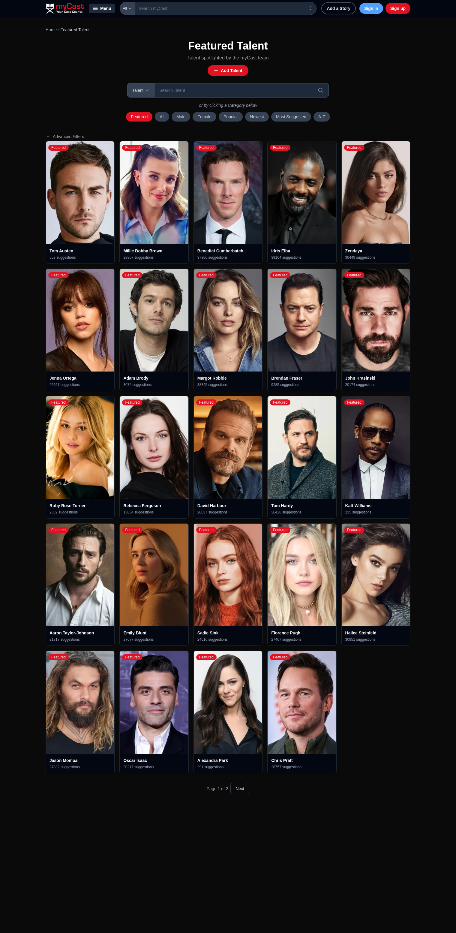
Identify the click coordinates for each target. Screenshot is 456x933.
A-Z (321, 116)
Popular (231, 116)
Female (204, 116)
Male (180, 116)
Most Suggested (291, 116)
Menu (101, 8)
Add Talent (228, 70)
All (127, 8)
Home (51, 29)
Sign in (371, 8)
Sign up (398, 8)
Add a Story (338, 8)
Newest (257, 116)
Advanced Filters (65, 136)
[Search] (320, 90)
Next (240, 788)
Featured (139, 116)
